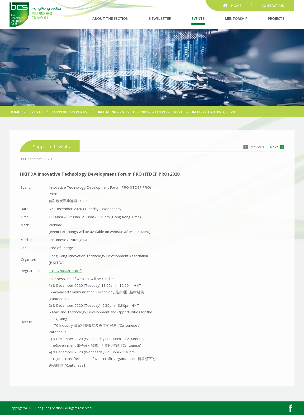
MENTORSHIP (236, 18)
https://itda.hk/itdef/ (65, 270)
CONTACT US (272, 5)
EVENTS (198, 18)
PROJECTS (276, 18)
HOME (236, 5)
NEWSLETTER (160, 18)
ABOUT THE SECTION (110, 18)
